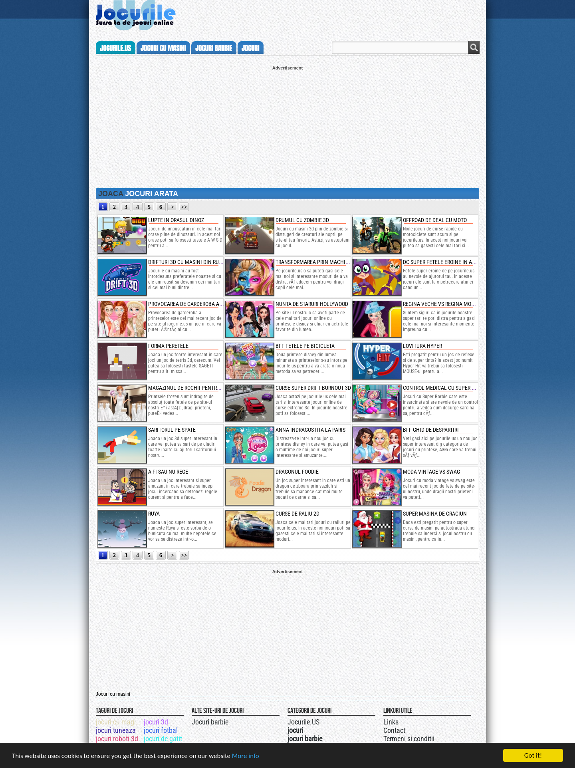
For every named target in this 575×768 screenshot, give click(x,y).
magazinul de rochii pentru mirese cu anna (204, 388)
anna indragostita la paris (310, 430)
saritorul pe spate (172, 430)
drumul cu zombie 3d (302, 220)
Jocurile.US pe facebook (340, 721)
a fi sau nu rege (168, 471)
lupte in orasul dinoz (176, 220)
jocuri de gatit (163, 738)
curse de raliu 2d (297, 513)
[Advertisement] (287, 126)
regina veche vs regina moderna (445, 304)
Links (391, 722)
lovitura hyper (422, 346)
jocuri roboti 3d (117, 738)
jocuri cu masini (163, 48)
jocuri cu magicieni (119, 722)
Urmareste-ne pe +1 (324, 721)
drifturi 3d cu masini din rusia (187, 262)
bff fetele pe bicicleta (305, 346)
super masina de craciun (435, 513)
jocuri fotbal (161, 730)
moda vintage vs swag (431, 471)
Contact (394, 730)
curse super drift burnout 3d (313, 388)
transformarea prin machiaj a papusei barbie (335, 262)
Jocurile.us (115, 48)
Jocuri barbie (210, 722)
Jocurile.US (303, 722)
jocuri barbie (213, 48)
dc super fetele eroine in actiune (446, 262)
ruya (154, 513)
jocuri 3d (156, 722)
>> (184, 207)
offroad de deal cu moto (435, 220)
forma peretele (168, 346)
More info (245, 756)
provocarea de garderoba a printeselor (200, 304)
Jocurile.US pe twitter (332, 721)
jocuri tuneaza (116, 730)
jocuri (250, 48)
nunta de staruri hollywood (312, 304)
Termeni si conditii (408, 738)
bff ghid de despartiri (431, 430)
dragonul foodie (297, 471)
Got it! (533, 755)
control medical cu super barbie (445, 388)
